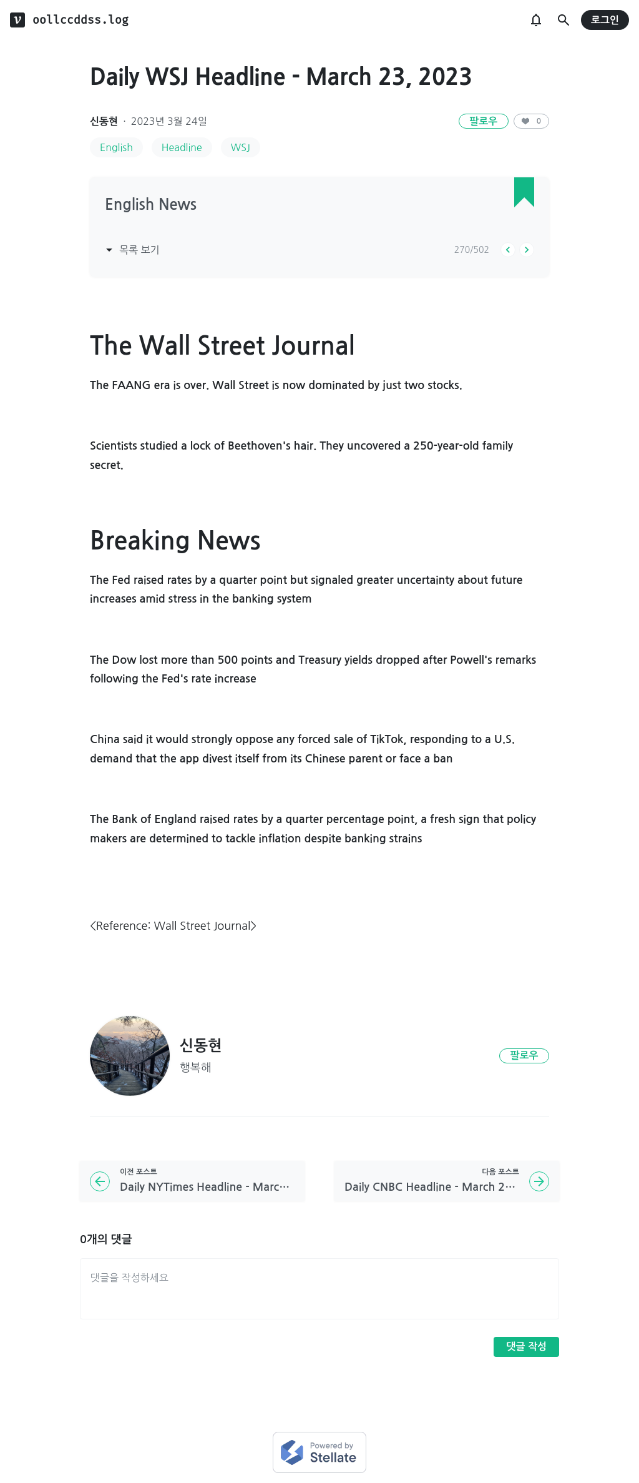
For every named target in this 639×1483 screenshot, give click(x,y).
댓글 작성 (526, 1346)
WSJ (240, 147)
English (116, 147)
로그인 (605, 20)
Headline (182, 147)
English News (151, 204)
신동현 (104, 121)
